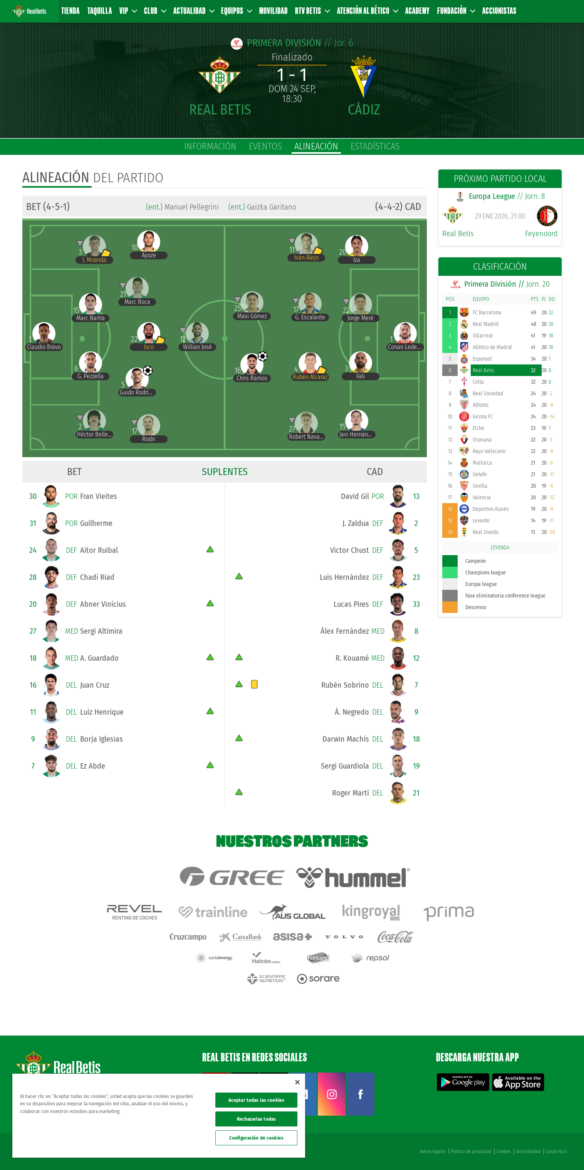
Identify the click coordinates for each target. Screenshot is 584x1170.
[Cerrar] (297, 1082)
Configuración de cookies (256, 1138)
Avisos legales (433, 1151)
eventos (265, 146)
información (210, 146)
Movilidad (273, 11)
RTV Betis (312, 11)
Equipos (236, 11)
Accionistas (499, 11)
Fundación (456, 11)
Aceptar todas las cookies (256, 1100)
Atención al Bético (367, 11)
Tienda (70, 11)
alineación (316, 146)
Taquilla (99, 11)
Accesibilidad (528, 1151)
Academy (417, 11)
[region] (158, 1116)
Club (155, 11)
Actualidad (193, 11)
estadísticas (375, 146)
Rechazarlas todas (256, 1119)
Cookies (504, 1151)
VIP (127, 11)
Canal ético (556, 1151)
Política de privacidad (471, 1151)
